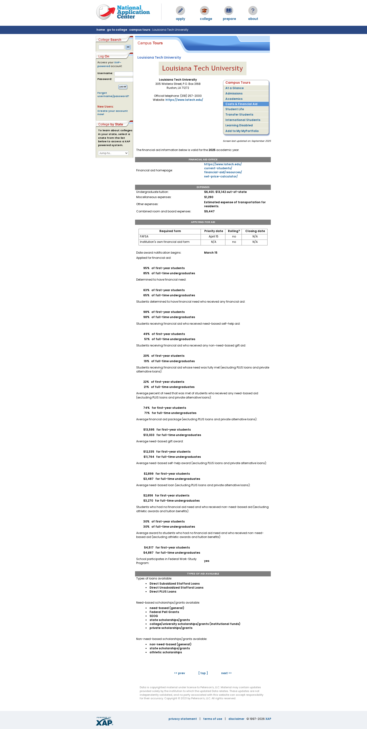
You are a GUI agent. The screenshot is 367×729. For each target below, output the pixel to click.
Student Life (234, 109)
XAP (268, 719)
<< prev (179, 673)
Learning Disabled (239, 125)
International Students (242, 120)
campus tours (139, 30)
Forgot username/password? (113, 94)
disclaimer (236, 719)
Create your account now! (112, 112)
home (100, 30)
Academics (233, 99)
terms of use (212, 719)
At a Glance (234, 88)
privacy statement (183, 719)
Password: (104, 79)
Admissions (233, 93)
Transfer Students (239, 114)
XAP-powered (109, 64)
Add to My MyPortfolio (242, 131)
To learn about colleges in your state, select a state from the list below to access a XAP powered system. (115, 138)
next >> (226, 673)
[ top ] (203, 673)
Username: (105, 73)
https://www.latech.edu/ (184, 100)
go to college (117, 30)
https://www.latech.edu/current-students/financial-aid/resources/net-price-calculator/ (223, 170)
